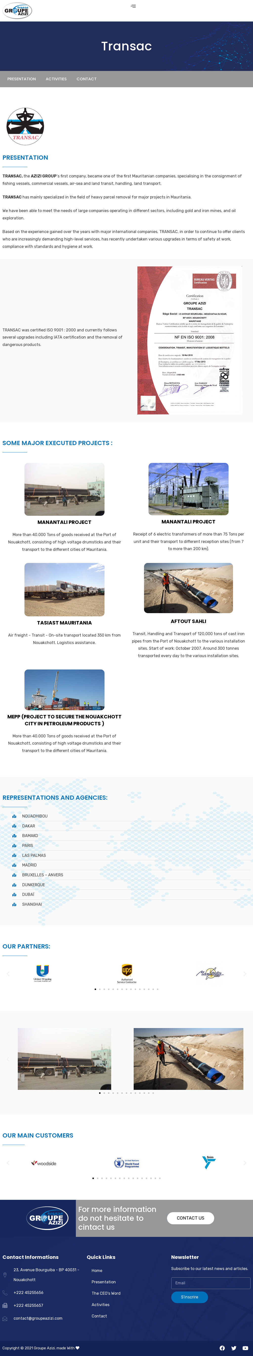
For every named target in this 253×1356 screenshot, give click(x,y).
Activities (100, 1304)
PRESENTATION (21, 79)
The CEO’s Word (106, 1293)
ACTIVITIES (56, 79)
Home (97, 1270)
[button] (95, 989)
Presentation (104, 1282)
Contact (87, 79)
